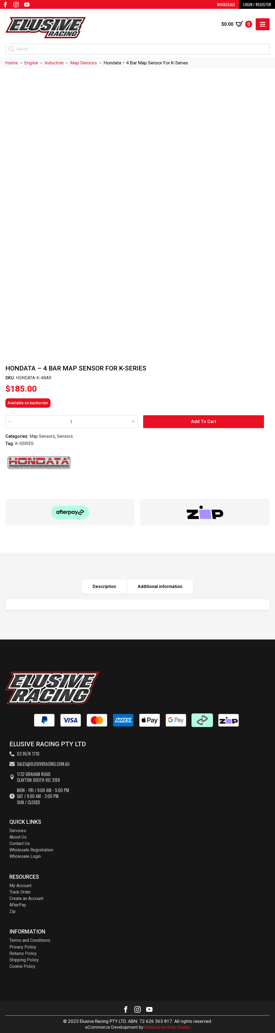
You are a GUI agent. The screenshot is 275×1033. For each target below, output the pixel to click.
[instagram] (16, 4)
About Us (18, 837)
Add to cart (203, 421)
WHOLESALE (226, 4)
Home (11, 62)
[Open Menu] (263, 24)
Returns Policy (23, 953)
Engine (31, 62)
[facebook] (5, 4)
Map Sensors (83, 62)
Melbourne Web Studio (167, 1027)
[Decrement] (10, 421)
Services (17, 830)
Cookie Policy (22, 966)
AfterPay (17, 904)
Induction (54, 62)
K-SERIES (24, 443)
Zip (12, 911)
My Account (20, 885)
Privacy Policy (22, 947)
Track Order (20, 892)
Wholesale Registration (31, 849)
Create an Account (26, 898)
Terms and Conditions (29, 940)
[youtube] (27, 4)
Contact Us (19, 843)
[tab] (104, 586)
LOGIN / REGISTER (257, 4)
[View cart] (237, 24)
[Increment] (133, 421)
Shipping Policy (24, 959)
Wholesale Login (25, 856)
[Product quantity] (71, 421)
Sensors (65, 436)
